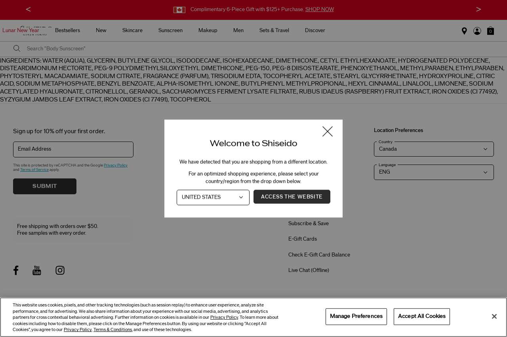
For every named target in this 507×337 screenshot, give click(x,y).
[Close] (494, 316)
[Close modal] (327, 132)
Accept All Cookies (422, 316)
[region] (253, 317)
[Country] (213, 197)
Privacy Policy (224, 317)
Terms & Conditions (112, 329)
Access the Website (292, 197)
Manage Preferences (356, 316)
